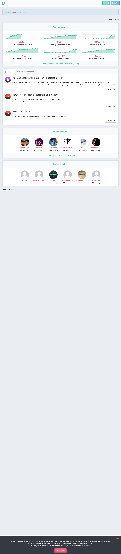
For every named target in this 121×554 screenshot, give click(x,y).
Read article (110, 89)
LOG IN (106, 3)
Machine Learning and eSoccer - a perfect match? (37, 78)
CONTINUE (60, 550)
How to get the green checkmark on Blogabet (35, 94)
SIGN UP (115, 3)
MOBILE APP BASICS (22, 111)
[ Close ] (117, 539)
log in (12, 12)
